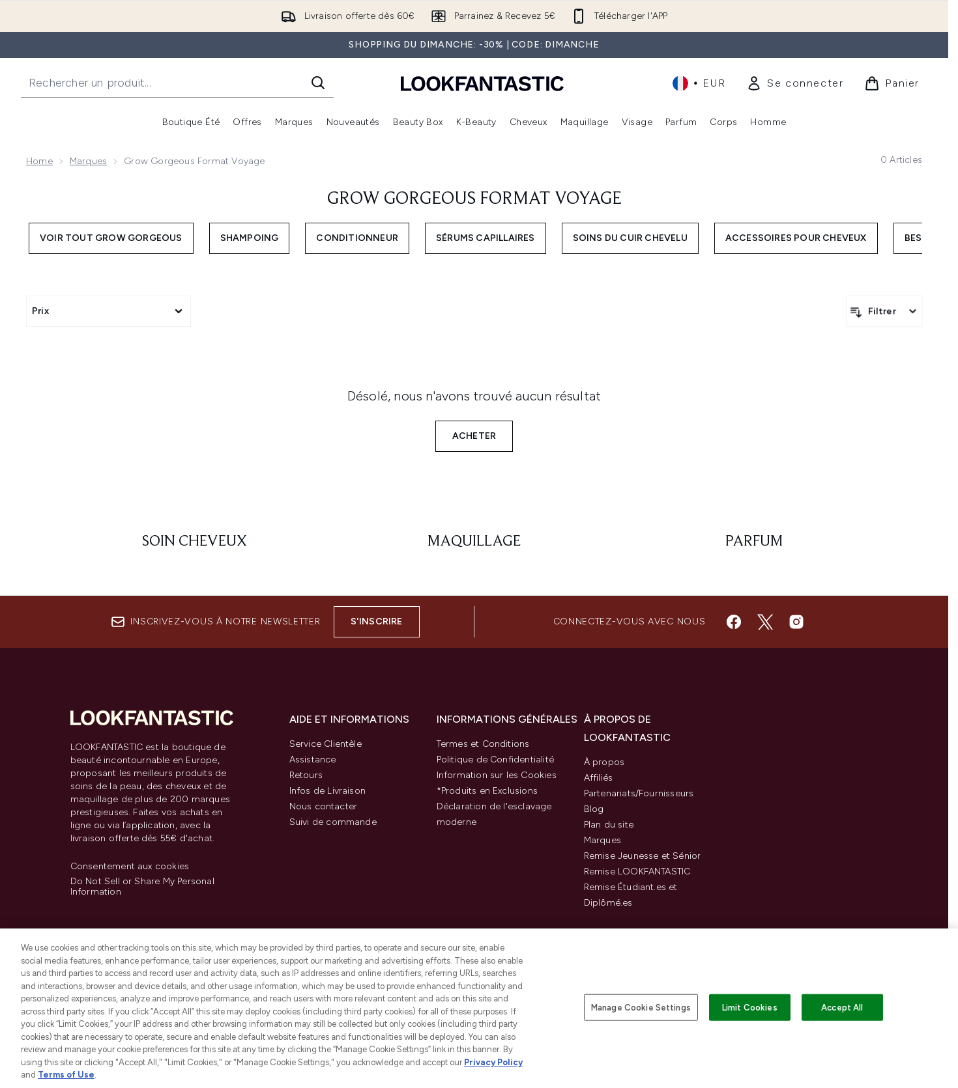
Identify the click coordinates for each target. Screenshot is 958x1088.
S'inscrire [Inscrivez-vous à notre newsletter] (377, 621)
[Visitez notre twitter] (765, 621)
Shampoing (249, 238)
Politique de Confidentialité (496, 759)
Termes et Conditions (483, 743)
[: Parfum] (754, 542)
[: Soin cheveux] (194, 542)
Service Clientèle (325, 743)
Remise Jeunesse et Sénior (642, 855)
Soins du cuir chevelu (630, 238)
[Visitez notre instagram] (796, 621)
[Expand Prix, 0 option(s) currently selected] (108, 311)
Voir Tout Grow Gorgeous (111, 238)
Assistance (312, 759)
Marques (88, 161)
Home (39, 161)
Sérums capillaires (485, 238)
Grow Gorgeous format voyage (474, 199)
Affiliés (598, 777)
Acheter (474, 435)
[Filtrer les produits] (884, 311)
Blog (594, 809)
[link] (794, 83)
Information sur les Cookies (497, 775)
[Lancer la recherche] (318, 82)
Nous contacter (323, 806)
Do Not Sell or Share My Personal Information (142, 886)
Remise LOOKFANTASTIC (637, 871)
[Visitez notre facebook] (733, 621)
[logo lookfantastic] (482, 83)
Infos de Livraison (327, 790)
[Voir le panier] (891, 83)
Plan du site (608, 824)
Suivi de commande (333, 822)
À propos (604, 762)
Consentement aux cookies (130, 866)
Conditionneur (357, 238)
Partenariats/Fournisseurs (639, 793)
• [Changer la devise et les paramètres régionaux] (699, 83)
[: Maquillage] (474, 542)
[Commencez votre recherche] (177, 82)
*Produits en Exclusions (487, 790)
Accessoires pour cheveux (796, 238)
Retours (306, 775)
